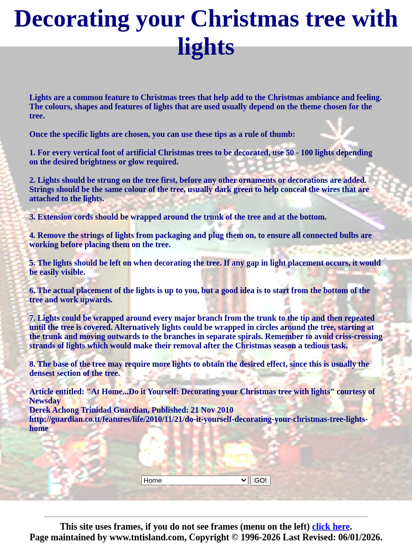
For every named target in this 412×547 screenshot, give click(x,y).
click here (331, 526)
